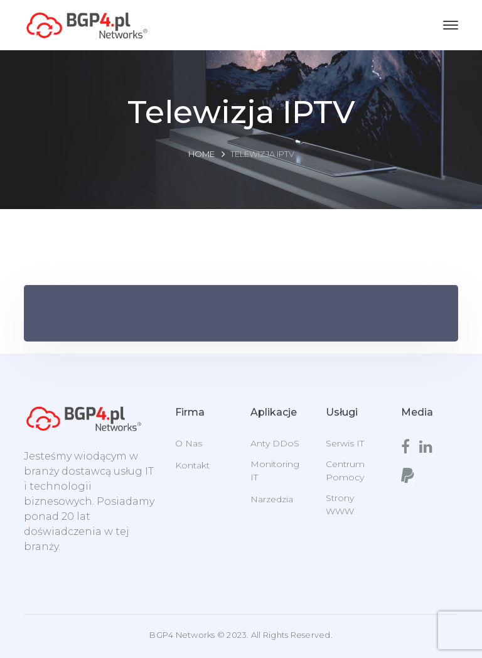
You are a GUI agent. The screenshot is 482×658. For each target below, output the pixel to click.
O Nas (188, 443)
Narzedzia (271, 499)
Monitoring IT (274, 470)
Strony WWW (340, 504)
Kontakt (192, 465)
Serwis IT (345, 443)
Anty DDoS (274, 443)
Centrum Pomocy (345, 470)
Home (201, 154)
